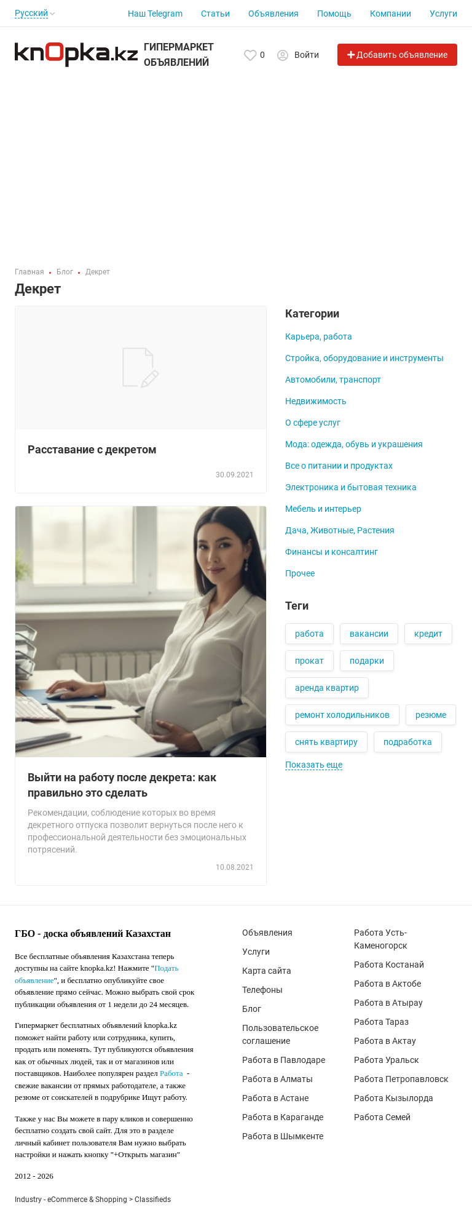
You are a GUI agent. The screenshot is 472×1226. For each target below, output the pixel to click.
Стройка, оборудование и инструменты (364, 358)
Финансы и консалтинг (331, 552)
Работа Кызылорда (393, 1098)
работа (309, 634)
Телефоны (262, 990)
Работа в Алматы (277, 1079)
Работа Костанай (389, 964)
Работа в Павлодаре (283, 1060)
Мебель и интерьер (323, 509)
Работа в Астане (275, 1098)
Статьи (215, 13)
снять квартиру (326, 742)
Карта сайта (266, 971)
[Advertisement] (236, 162)
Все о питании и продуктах (339, 466)
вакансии (369, 634)
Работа (171, 1073)
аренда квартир (327, 688)
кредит (428, 634)
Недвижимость (316, 401)
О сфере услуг (312, 423)
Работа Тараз (381, 1022)
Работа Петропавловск (401, 1079)
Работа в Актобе (387, 984)
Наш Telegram (155, 13)
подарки (367, 661)
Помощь (334, 13)
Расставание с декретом (92, 449)
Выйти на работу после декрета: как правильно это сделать (122, 785)
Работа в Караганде (282, 1117)
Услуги (443, 13)
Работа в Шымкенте (282, 1136)
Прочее (300, 573)
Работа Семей (382, 1117)
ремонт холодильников (342, 715)
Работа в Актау (385, 1041)
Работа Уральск (386, 1060)
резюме (430, 715)
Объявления (273, 13)
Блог (251, 1009)
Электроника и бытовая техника (351, 487)
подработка (408, 742)
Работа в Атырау (388, 1003)
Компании (390, 13)
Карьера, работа (318, 336)
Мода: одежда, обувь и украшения (354, 444)
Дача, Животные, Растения (340, 530)
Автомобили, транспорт (333, 379)
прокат (309, 661)
